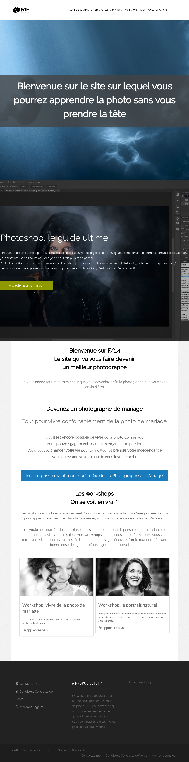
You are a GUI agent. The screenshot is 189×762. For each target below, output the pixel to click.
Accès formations (157, 9)
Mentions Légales (32, 707)
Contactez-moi (30, 683)
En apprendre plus (35, 630)
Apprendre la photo (81, 9)
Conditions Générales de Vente (34, 695)
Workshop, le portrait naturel (127, 605)
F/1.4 (142, 9)
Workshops (131, 9)
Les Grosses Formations (108, 9)
